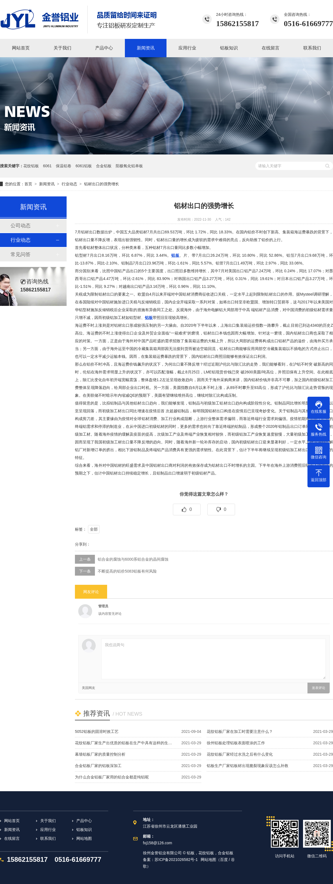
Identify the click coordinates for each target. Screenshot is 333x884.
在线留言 (12, 838)
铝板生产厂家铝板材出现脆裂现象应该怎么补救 (247, 765)
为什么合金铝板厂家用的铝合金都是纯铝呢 (112, 777)
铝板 (175, 255)
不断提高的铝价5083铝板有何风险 (127, 571)
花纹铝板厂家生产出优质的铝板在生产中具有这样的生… (123, 743)
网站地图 (84, 838)
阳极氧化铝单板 (129, 166)
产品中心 (84, 820)
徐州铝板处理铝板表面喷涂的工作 (236, 743)
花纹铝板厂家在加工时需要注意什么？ (240, 731)
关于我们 (48, 820)
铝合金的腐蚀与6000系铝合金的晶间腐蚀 (133, 559)
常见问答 (21, 254)
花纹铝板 (31, 166)
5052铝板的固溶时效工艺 (96, 731)
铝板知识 (84, 829)
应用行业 (48, 829)
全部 (94, 529)
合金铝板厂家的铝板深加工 (98, 765)
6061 (47, 166)
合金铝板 (104, 166)
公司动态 (21, 225)
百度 (224, 859)
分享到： (82, 544)
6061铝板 (83, 166)
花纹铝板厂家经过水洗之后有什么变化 (240, 754)
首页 (28, 184)
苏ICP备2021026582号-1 (176, 859)
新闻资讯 (47, 184)
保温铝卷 (63, 166)
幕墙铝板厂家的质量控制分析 (100, 754)
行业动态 (69, 184)
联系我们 (48, 838)
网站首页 (12, 820)
